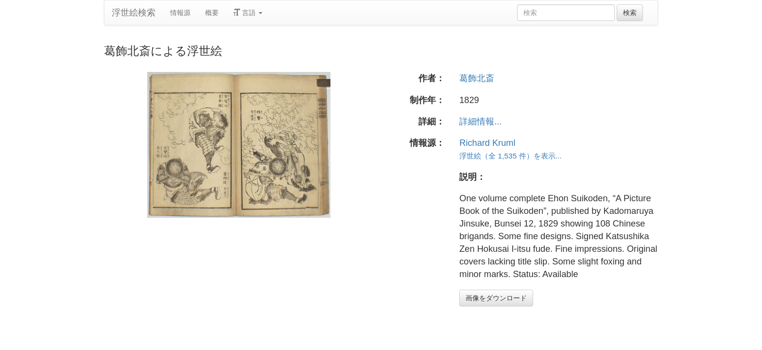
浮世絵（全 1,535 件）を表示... (510, 156)
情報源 (180, 13)
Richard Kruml (487, 143)
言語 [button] (247, 13)
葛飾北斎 (476, 78)
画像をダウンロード (496, 298)
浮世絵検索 (134, 13)
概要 (212, 13)
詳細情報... (480, 121)
